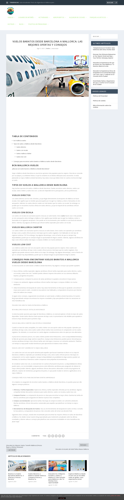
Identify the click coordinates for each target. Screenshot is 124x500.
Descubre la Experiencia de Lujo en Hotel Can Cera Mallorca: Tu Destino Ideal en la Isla (103, 65)
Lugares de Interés (26, 18)
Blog (21, 25)
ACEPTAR (61, 498)
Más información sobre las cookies (102, 107)
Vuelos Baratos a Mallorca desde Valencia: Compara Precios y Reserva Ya (37, 477)
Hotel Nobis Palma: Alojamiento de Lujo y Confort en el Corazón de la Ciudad (104, 83)
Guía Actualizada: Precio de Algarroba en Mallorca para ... (37, 2)
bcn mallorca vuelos (20, 141)
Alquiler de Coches (77, 18)
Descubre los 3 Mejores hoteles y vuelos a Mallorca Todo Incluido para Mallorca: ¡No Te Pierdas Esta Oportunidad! (56, 478)
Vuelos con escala (22, 151)
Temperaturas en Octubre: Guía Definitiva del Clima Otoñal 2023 (104, 49)
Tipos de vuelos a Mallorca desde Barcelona (27, 144)
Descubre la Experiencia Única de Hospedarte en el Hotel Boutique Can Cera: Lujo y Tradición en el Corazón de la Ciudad (104, 74)
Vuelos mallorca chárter (23, 154)
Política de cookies (99, 101)
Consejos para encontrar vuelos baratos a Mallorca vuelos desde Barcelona (37, 162)
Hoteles (11, 25)
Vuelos (10, 18)
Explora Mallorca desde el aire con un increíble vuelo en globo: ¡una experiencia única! (77, 477)
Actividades (43, 18)
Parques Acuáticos (98, 18)
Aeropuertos (58, 18)
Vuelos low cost (21, 157)
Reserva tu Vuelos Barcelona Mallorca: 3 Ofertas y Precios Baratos (16, 477)
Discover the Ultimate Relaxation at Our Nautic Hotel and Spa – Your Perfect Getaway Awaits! (104, 56)
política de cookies (115, 495)
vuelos (63, 216)
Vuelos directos (21, 147)
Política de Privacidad (37, 25)
